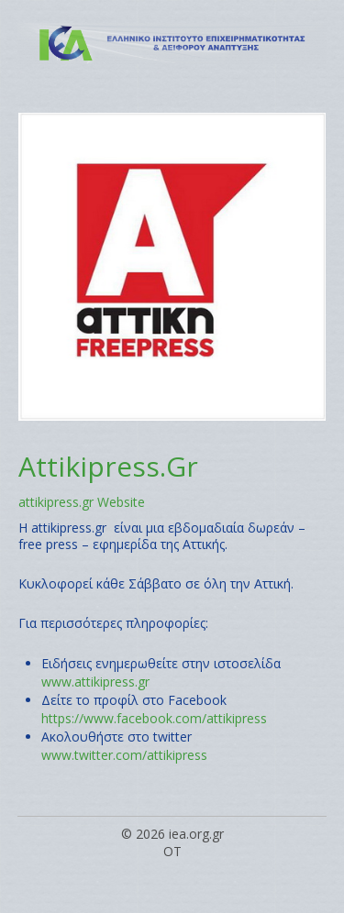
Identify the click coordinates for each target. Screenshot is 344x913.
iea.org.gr (196, 833)
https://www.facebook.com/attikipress (154, 718)
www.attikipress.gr (95, 681)
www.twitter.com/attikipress (124, 755)
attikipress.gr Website (81, 502)
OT (172, 851)
